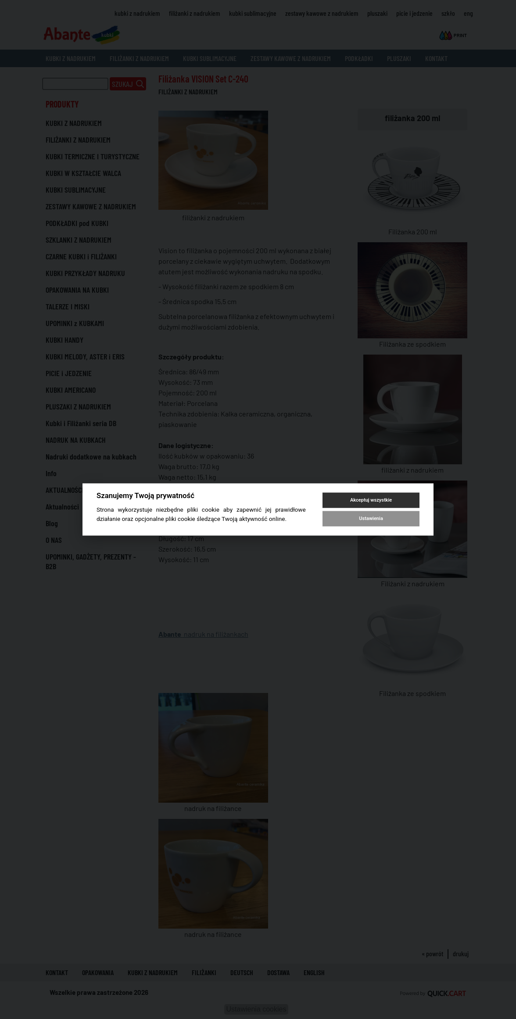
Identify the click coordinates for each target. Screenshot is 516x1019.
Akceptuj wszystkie (371, 500)
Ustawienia (371, 518)
